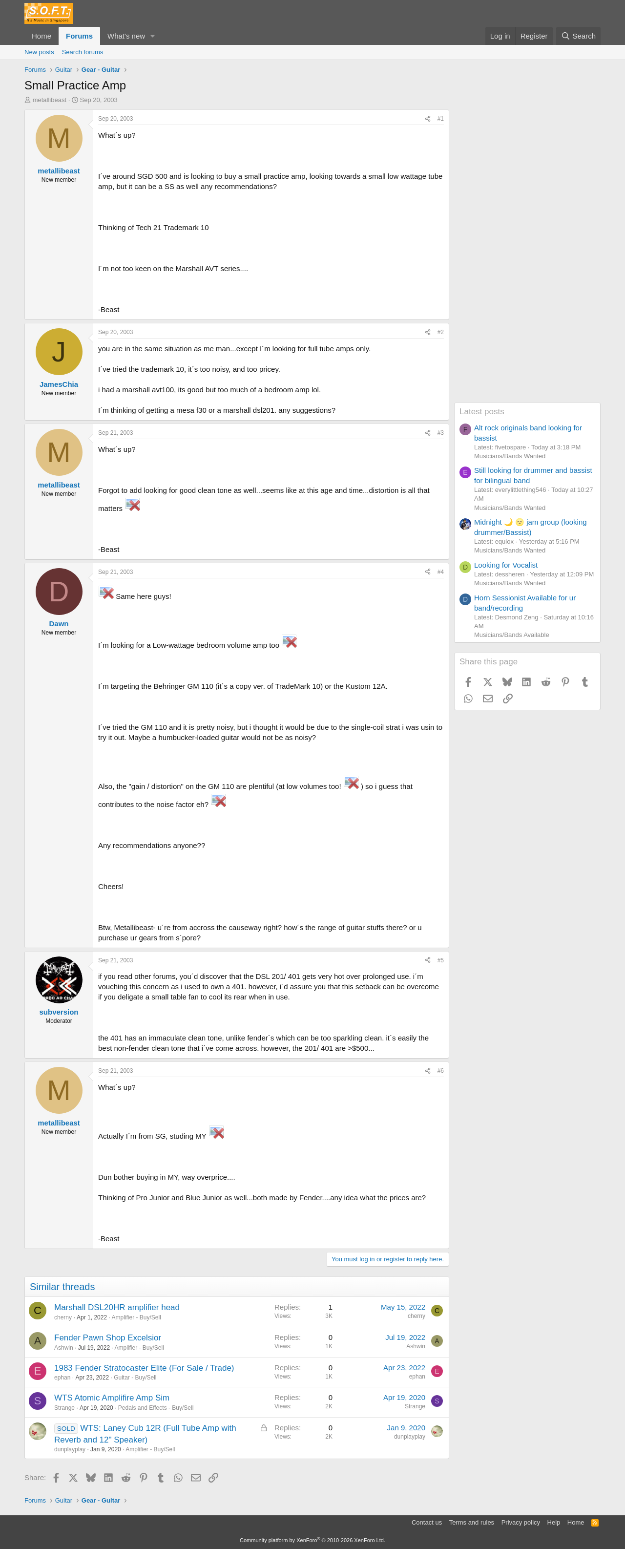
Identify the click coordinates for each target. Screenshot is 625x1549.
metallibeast (49, 100)
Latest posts (481, 411)
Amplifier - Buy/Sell (136, 1317)
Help (554, 1522)
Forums (79, 36)
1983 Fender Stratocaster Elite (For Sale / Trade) (144, 1368)
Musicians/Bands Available (511, 634)
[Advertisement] (527, 256)
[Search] (578, 36)
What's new (126, 36)
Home (41, 36)
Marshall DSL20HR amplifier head (117, 1307)
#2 (441, 332)
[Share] (427, 119)
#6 (441, 1070)
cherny (63, 1317)
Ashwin (63, 1347)
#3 (441, 432)
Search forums (83, 52)
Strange (64, 1407)
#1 (441, 118)
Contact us (427, 1522)
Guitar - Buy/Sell (135, 1377)
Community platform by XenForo (312, 1540)
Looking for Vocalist (506, 565)
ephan (62, 1377)
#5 (441, 960)
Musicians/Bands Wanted (509, 456)
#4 (441, 572)
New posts (39, 52)
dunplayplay (69, 1449)
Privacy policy (520, 1522)
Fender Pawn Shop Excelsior (107, 1337)
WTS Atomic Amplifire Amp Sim (111, 1397)
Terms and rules (471, 1522)
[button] (153, 36)
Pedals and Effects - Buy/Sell (156, 1407)
